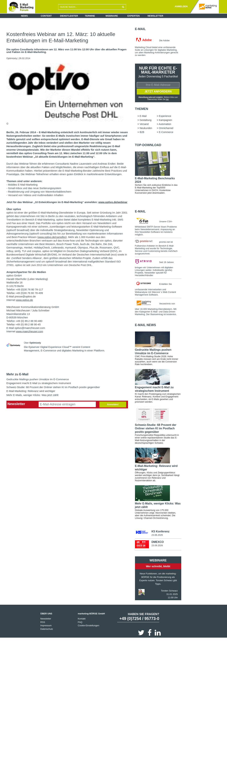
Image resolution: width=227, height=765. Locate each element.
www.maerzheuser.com (29, 331)
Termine (90, 16)
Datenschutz (46, 629)
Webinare (111, 16)
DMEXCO (157, 542)
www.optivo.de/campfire (52, 237)
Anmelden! (113, 404)
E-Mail (140, 29)
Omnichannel (166, 128)
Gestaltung (146, 120)
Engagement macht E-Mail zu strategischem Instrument (38, 383)
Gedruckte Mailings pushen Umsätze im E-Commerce (37, 379)
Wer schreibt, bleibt (158, 566)
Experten (133, 16)
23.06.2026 (157, 535)
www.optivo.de (24, 299)
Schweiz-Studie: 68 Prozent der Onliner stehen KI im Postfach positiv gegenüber (53, 387)
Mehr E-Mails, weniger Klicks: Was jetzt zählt (32, 395)
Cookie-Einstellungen (88, 626)
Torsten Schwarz (169, 591)
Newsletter (155, 16)
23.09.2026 (157, 546)
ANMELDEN (181, 6)
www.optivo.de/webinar (112, 202)
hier (167, 100)
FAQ (80, 622)
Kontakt (81, 619)
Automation (165, 124)
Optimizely (12, 58)
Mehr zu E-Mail (17, 374)
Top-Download (148, 145)
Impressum (46, 626)
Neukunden (146, 128)
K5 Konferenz (160, 531)
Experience (165, 116)
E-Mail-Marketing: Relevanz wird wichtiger (30, 390)
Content (46, 16)
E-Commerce (166, 132)
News (24, 16)
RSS (42, 622)
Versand (144, 124)
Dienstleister (69, 16)
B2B (142, 132)
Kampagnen (165, 120)
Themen (141, 109)
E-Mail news (145, 325)
